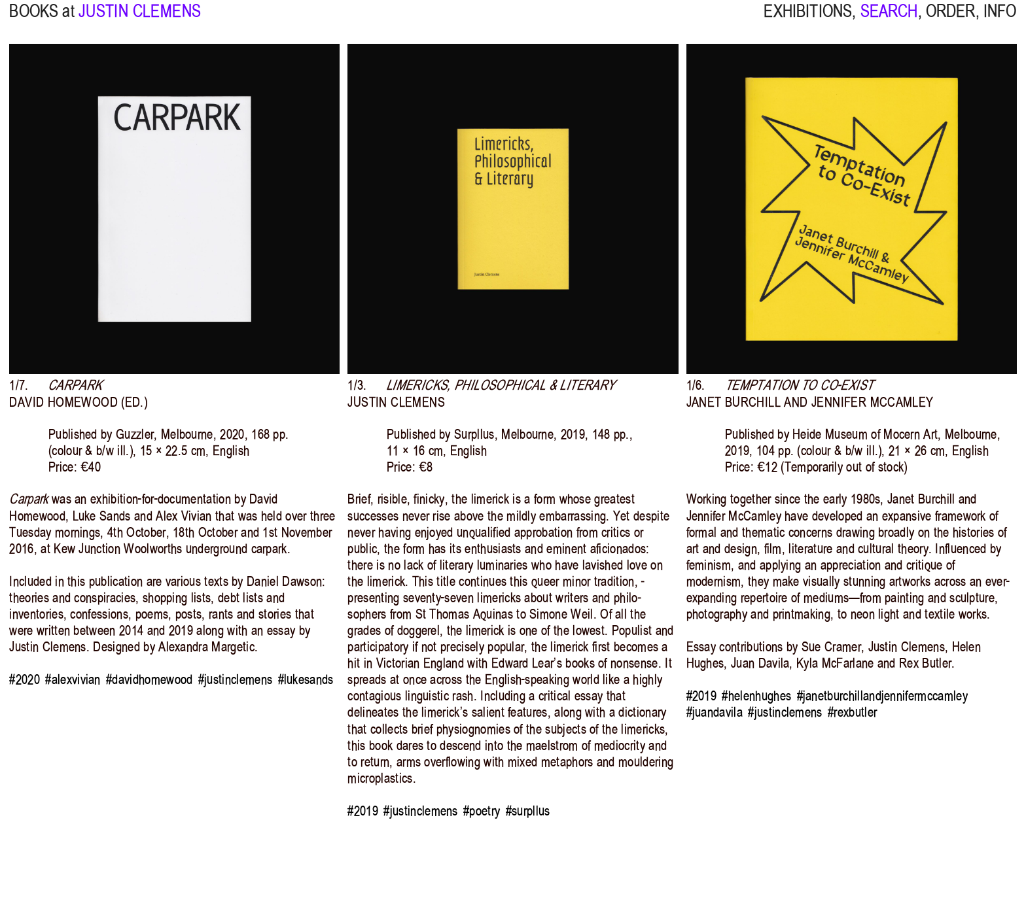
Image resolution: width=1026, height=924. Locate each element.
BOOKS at (41, 20)
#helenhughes (756, 696)
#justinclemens (235, 679)
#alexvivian (72, 679)
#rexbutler (852, 712)
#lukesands (306, 679)
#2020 (24, 679)
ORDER (951, 20)
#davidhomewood (149, 679)
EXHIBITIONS (808, 20)
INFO (1000, 20)
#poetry (481, 811)
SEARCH (889, 20)
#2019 (362, 811)
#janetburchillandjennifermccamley (882, 696)
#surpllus (528, 811)
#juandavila (714, 712)
